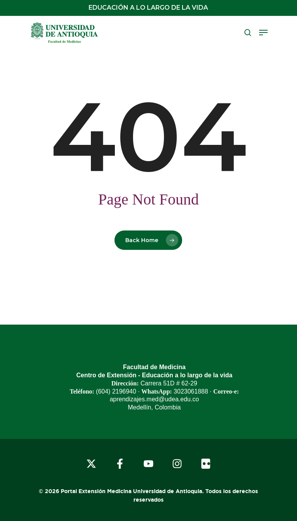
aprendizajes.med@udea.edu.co (154, 399)
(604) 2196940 (116, 391)
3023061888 (191, 391)
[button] (263, 32)
